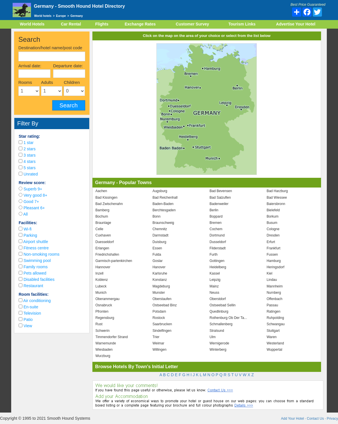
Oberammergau (108, 299)
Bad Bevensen (220, 191)
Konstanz (159, 280)
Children (72, 82)
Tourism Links (242, 24)
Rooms (25, 82)
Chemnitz (159, 229)
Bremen (215, 223)
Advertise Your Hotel (295, 24)
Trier (155, 337)
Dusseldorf (217, 242)
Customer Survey (192, 24)
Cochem (215, 229)
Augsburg (159, 191)
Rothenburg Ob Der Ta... (228, 318)
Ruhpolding (275, 318)
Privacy (332, 419)
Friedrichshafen (107, 255)
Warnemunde (106, 343)
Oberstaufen (161, 299)
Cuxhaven (103, 235)
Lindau (272, 280)
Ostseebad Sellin (222, 305)
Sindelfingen (161, 331)
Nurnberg (274, 293)
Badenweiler (218, 204)
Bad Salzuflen (220, 198)
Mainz (214, 286)
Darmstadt (160, 235)
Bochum (102, 216)
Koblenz (102, 280)
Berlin (213, 210)
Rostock (158, 318)
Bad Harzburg (277, 191)
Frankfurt (273, 248)
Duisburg (159, 242)
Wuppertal (274, 350)
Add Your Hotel (292, 419)
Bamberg (103, 210)
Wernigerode (219, 343)
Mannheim (275, 286)
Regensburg (105, 318)
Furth (213, 255)
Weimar (158, 343)
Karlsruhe (159, 273)
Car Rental (71, 24)
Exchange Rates (140, 24)
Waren (272, 337)
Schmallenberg (220, 324)
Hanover (158, 267)
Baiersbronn (276, 204)
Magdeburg (161, 286)
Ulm (212, 337)
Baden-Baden (162, 204)
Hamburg (274, 261)
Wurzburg (103, 356)
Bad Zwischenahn (109, 204)
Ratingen (273, 311)
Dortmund (217, 235)
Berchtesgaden (164, 210)
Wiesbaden (104, 350)
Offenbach (274, 299)
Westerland (275, 343)
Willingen (159, 350)
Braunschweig (163, 223)
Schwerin (103, 331)
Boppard (215, 216)
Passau (272, 305)
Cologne (273, 229)
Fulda (156, 255)
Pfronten (102, 311)
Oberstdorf (217, 299)
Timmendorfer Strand (112, 337)
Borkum (272, 216)
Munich (101, 293)
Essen (157, 248)
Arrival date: (29, 65)
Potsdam (159, 311)
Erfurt (271, 242)
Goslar (157, 261)
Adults (47, 82)
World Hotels (32, 24)
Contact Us (315, 419)
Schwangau (276, 324)
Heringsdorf (275, 267)
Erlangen (102, 248)
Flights (101, 24)
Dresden (273, 235)
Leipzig (214, 280)
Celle (99, 229)
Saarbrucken (162, 324)
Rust (99, 324)
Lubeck (101, 286)
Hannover (103, 267)
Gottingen (216, 261)
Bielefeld (273, 210)
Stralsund (216, 331)
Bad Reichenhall (164, 198)
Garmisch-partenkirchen (114, 261)
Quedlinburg (218, 311)
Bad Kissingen (107, 198)
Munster (158, 293)
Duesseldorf (105, 242)
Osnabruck (104, 305)
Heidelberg (217, 267)
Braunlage (103, 223)
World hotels (42, 15)
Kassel (214, 273)
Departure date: (68, 65)
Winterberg (217, 350)
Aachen (101, 191)
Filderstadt (217, 248)
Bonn (156, 216)
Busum (272, 223)
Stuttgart (273, 331)
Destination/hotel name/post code (50, 47)
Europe (61, 15)
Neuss (214, 293)
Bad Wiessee (277, 198)
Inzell (100, 273)
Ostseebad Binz (164, 305)
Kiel (269, 273)
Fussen (272, 255)
